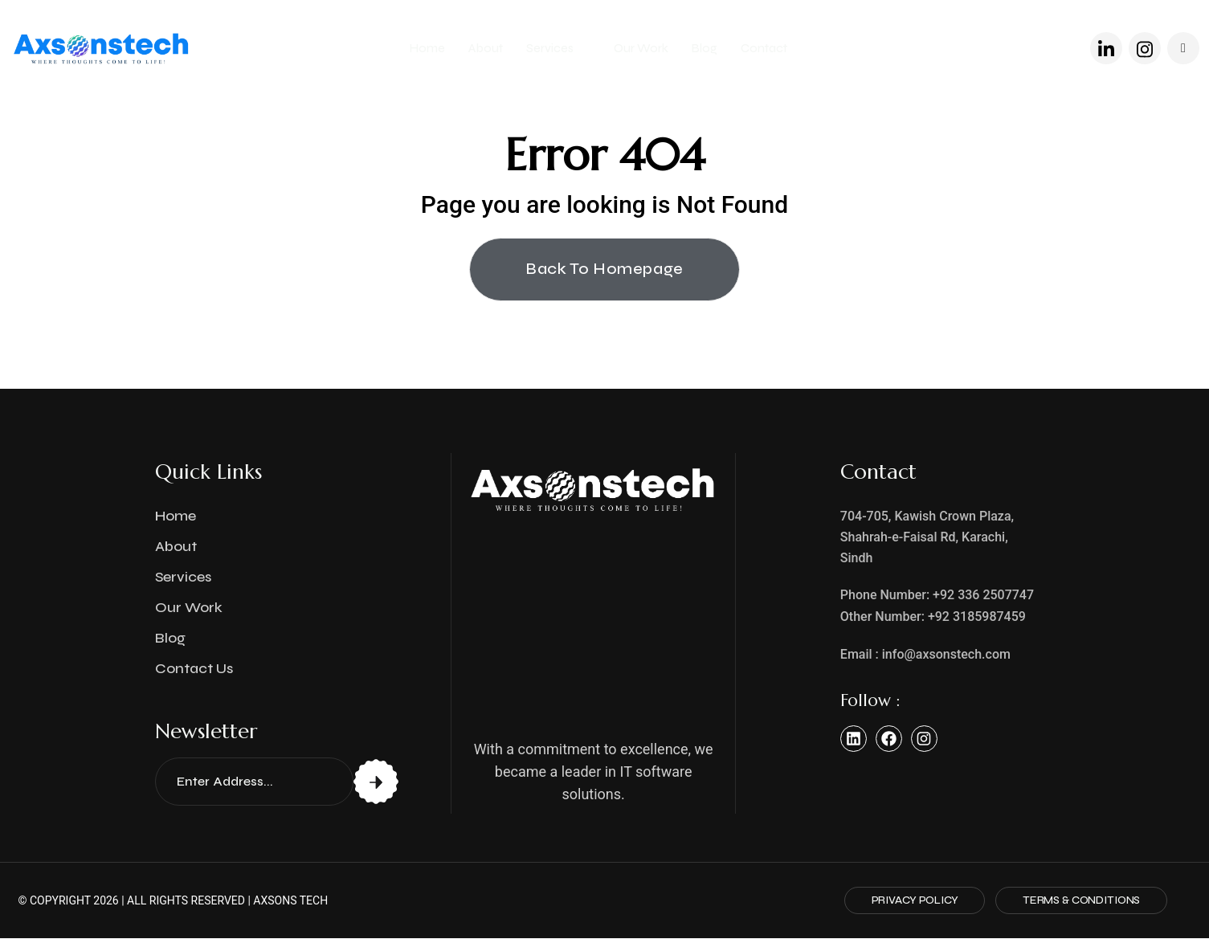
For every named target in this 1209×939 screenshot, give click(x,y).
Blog (704, 48)
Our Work (641, 48)
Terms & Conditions (1077, 901)
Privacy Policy (904, 901)
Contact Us (194, 669)
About (485, 48)
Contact (764, 48)
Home (427, 48)
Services (551, 48)
